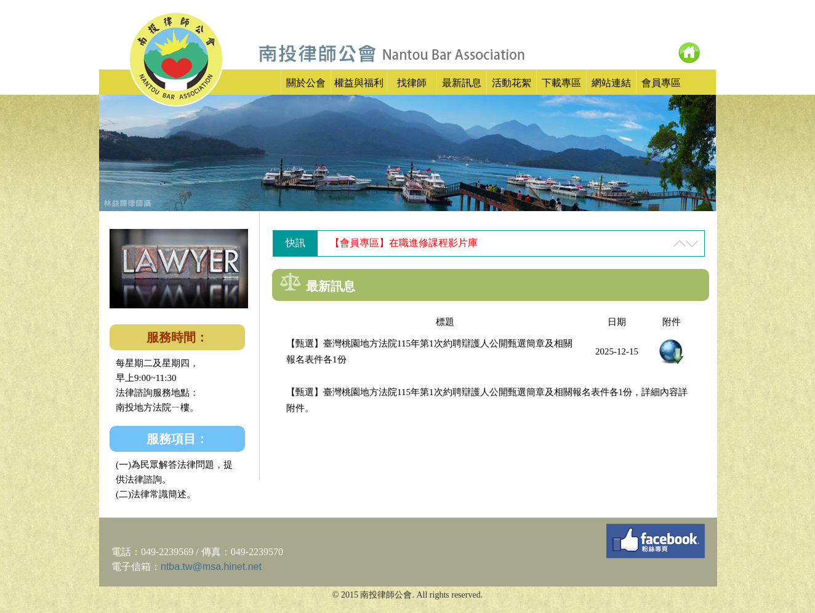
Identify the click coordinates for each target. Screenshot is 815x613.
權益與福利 (358, 83)
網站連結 (611, 83)
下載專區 (561, 83)
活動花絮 (511, 83)
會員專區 (661, 83)
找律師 (412, 83)
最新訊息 (461, 83)
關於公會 (306, 83)
